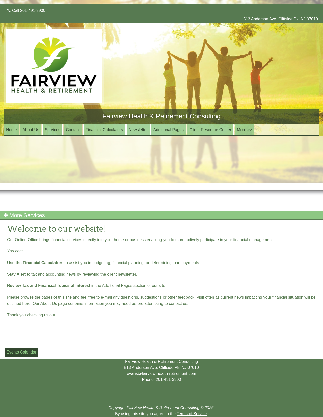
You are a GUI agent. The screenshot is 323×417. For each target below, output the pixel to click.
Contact (73, 129)
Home (11, 129)
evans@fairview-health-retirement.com (161, 373)
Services (52, 129)
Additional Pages (168, 129)
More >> (244, 129)
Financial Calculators (104, 129)
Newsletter (138, 129)
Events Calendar (21, 352)
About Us (30, 129)
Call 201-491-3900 (26, 10)
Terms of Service (192, 414)
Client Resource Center (210, 129)
